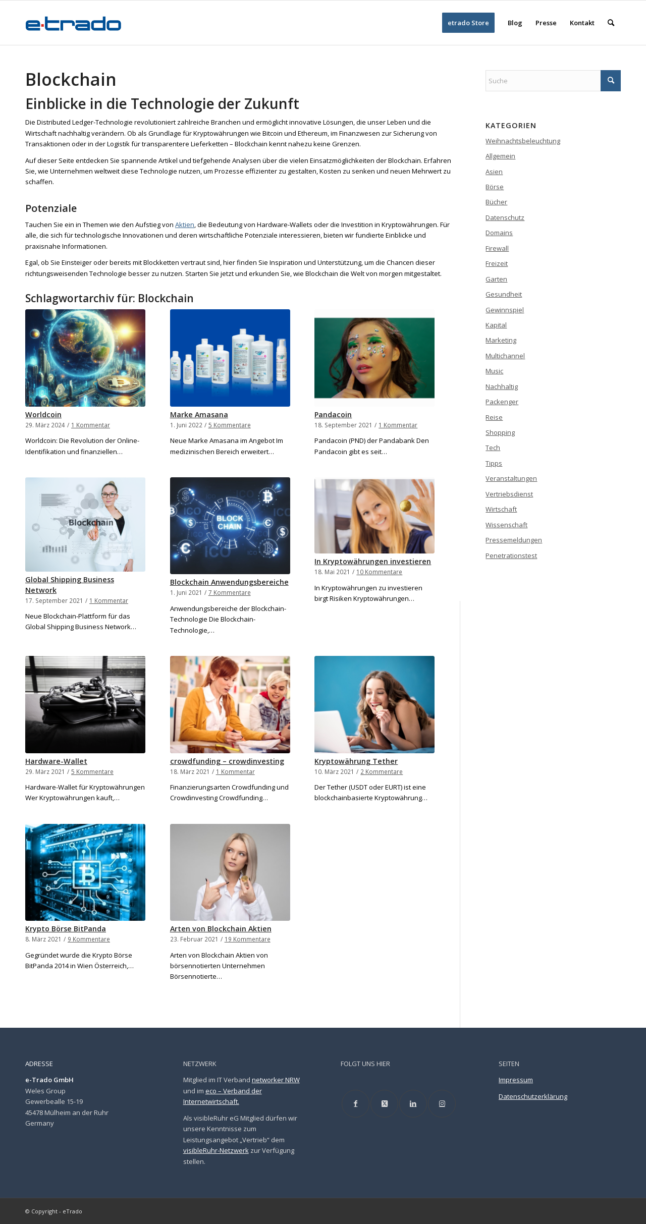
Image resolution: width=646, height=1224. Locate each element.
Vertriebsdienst (509, 493)
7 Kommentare (229, 592)
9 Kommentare (89, 939)
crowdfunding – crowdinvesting (227, 761)
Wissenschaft (506, 524)
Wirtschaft (501, 509)
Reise (494, 417)
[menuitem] (468, 23)
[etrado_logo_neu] (73, 23)
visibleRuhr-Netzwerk (216, 1150)
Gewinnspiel (505, 309)
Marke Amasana (199, 414)
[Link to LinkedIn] (413, 1104)
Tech (493, 447)
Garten (496, 279)
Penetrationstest (511, 555)
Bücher (496, 201)
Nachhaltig (502, 386)
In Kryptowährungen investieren (372, 561)
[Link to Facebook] (355, 1104)
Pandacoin (333, 414)
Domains (499, 232)
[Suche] (611, 23)
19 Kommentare (248, 939)
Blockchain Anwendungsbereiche (229, 582)
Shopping (500, 432)
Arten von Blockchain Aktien (221, 928)
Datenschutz (505, 217)
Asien (494, 171)
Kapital (496, 324)
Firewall (497, 248)
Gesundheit (504, 294)
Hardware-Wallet (56, 761)
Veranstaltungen (511, 478)
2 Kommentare (381, 771)
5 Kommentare (229, 425)
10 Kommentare (379, 572)
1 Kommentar (90, 425)
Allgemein (500, 155)
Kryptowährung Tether (356, 761)
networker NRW (276, 1079)
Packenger (502, 401)
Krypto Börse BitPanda (65, 928)
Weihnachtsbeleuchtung (523, 140)
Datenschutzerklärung (533, 1096)
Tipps (494, 463)
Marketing (501, 340)
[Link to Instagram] (442, 1104)
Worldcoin (43, 414)
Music (494, 370)
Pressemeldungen (514, 539)
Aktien (184, 224)
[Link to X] (384, 1104)
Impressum (516, 1079)
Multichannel (505, 355)
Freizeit (497, 263)
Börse (495, 186)
